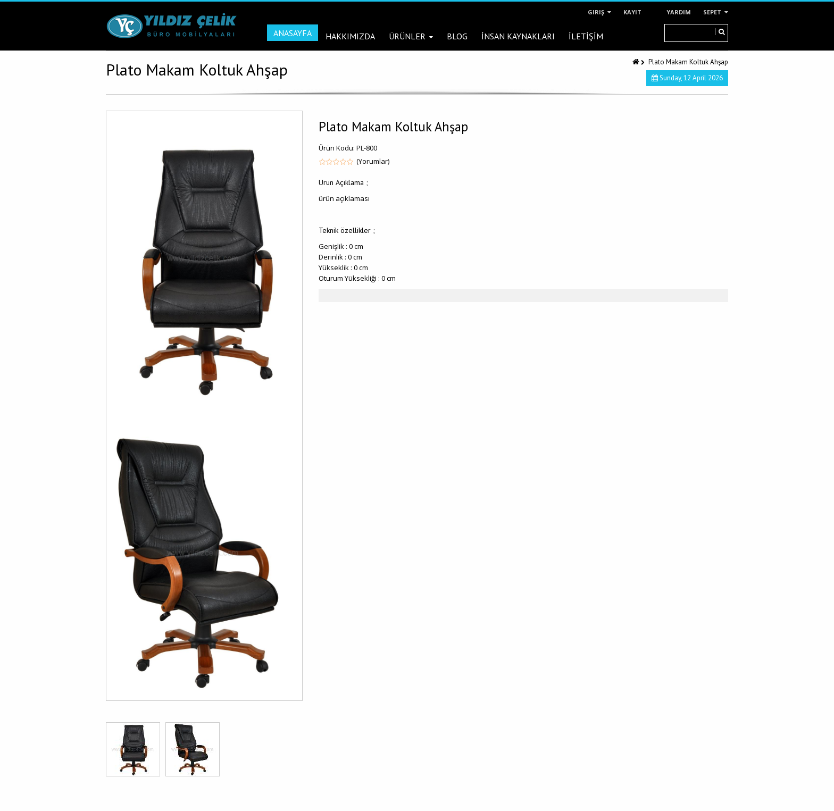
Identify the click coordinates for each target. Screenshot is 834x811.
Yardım (678, 12)
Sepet (715, 12)
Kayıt (632, 12)
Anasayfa (292, 33)
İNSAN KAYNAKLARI (518, 36)
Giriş (599, 12)
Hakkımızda (350, 36)
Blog (457, 36)
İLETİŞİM (586, 36)
